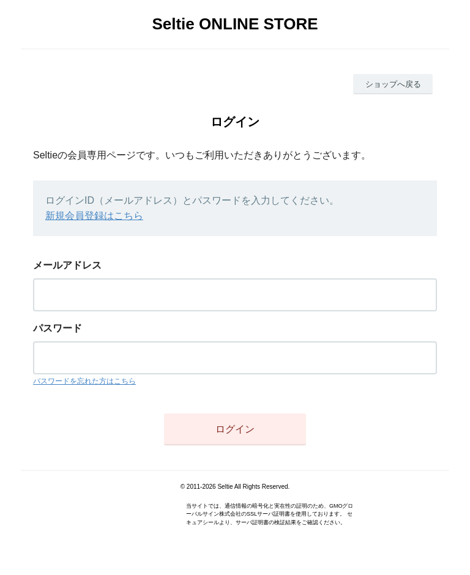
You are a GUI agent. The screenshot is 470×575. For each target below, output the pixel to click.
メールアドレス (67, 265)
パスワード (57, 328)
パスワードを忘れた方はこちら (84, 381)
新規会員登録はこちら (94, 215)
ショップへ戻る (393, 84)
